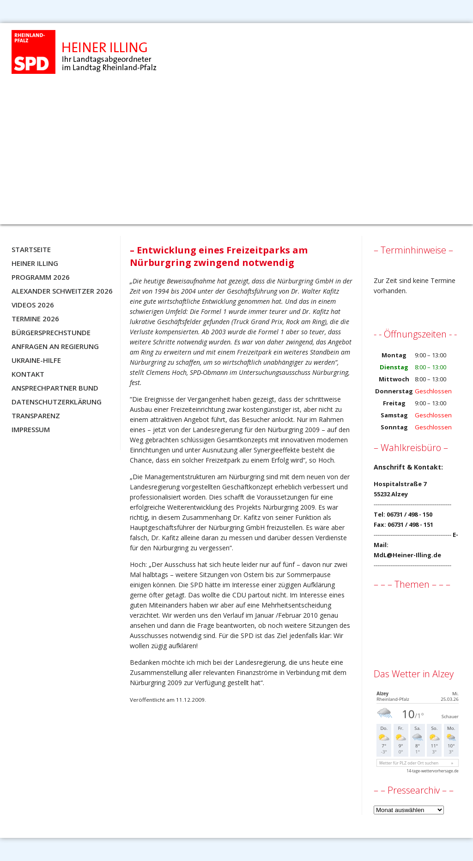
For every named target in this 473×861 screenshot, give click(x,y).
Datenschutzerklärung (57, 401)
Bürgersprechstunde (51, 332)
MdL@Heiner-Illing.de (407, 555)
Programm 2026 (41, 277)
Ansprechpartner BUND (55, 387)
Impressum (31, 429)
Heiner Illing (35, 263)
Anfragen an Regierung (55, 346)
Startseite (31, 249)
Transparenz (36, 415)
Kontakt (28, 374)
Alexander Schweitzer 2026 (62, 290)
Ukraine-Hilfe (36, 360)
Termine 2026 (35, 318)
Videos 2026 (33, 304)
